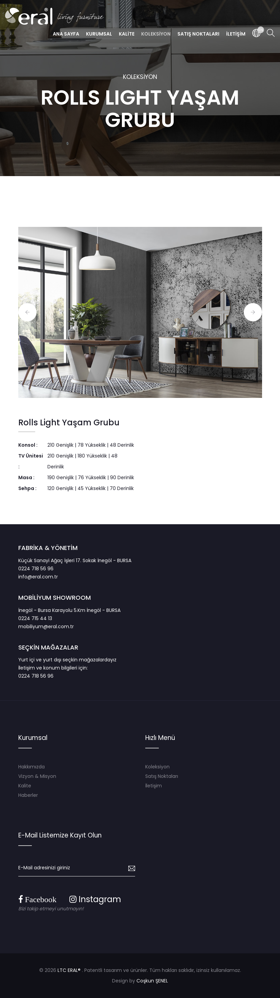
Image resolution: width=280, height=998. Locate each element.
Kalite (24, 785)
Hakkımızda (31, 766)
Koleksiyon (157, 766)
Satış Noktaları (161, 776)
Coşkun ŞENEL (152, 980)
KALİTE (126, 33)
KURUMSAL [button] (99, 33)
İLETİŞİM (235, 33)
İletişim (153, 785)
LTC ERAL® (69, 970)
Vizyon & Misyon (37, 776)
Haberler (28, 795)
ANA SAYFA (66, 33)
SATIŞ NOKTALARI (198, 33)
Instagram (95, 899)
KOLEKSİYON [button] (156, 33)
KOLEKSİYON (140, 76)
